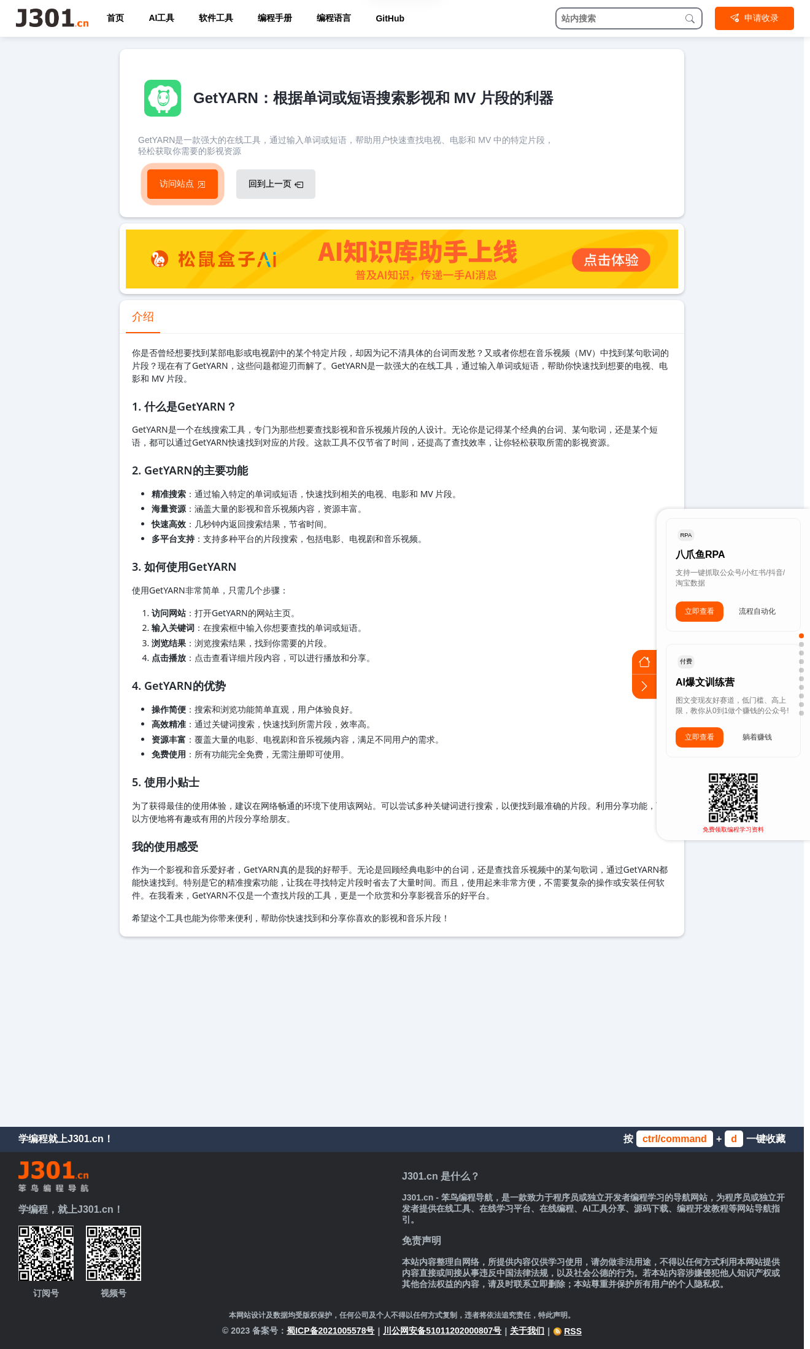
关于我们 (527, 1330)
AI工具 (161, 18)
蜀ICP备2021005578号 (330, 1330)
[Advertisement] (402, 1029)
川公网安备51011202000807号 (442, 1330)
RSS (567, 1331)
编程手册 (275, 18)
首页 (115, 18)
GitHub (390, 18)
